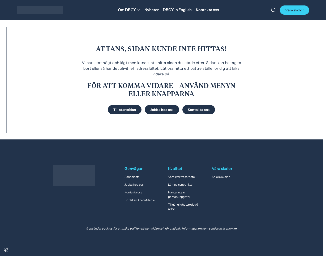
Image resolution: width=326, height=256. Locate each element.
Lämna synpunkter (181, 184)
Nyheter (151, 10)
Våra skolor (294, 10)
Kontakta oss (207, 10)
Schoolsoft (131, 177)
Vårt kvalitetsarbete (181, 177)
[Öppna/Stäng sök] (273, 10)
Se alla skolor (221, 177)
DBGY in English (177, 10)
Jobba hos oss (134, 184)
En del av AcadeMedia (139, 200)
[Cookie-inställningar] (6, 249)
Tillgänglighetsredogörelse (183, 207)
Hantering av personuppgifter (179, 194)
